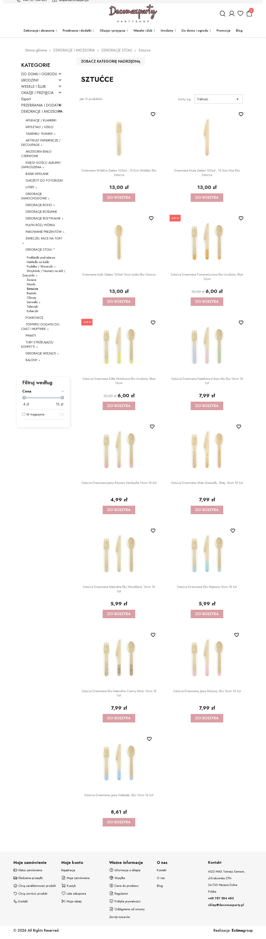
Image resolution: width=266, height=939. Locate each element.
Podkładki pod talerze (41, 257)
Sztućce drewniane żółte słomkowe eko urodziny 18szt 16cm (119, 380)
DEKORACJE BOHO (39, 205)
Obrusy (31, 297)
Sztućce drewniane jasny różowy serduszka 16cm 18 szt (119, 483)
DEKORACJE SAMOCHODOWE (34, 196)
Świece (31, 280)
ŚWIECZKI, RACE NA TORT (44, 238)
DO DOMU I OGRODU (39, 74)
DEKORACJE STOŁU (39, 249)
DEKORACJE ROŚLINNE (41, 211)
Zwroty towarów (119, 917)
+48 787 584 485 (221, 898)
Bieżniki (31, 293)
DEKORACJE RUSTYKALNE (43, 218)
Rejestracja (68, 870)
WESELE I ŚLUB (33, 86)
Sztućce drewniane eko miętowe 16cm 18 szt (207, 587)
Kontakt (161, 870)
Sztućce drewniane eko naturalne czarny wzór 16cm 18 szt (119, 693)
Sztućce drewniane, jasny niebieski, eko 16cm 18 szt (118, 795)
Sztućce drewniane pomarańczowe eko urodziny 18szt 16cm (207, 276)
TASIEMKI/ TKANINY (39, 133)
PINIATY (31, 335)
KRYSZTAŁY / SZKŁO (39, 127)
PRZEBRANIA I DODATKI (41, 105)
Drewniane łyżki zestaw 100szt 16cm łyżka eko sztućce (119, 274)
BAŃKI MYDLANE (37, 174)
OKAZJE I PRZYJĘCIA (37, 93)
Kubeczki (32, 311)
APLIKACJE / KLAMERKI (41, 120)
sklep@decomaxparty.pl (226, 905)
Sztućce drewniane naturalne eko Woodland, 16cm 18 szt (119, 589)
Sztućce (32, 288)
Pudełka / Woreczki (40, 266)
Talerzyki (32, 306)
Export (26, 99)
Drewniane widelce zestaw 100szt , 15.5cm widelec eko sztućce (119, 172)
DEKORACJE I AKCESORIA (42, 111)
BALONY (31, 360)
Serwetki (32, 302)
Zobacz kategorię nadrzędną (110, 61)
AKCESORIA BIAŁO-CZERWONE (36, 153)
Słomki (31, 284)
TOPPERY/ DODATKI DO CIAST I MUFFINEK (40, 326)
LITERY (30, 187)
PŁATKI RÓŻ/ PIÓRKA (40, 225)
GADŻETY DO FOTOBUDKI (44, 180)
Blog (160, 886)
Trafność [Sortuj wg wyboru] (218, 99)
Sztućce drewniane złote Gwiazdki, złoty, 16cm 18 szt (207, 483)
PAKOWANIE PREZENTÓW (44, 231)
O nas (161, 878)
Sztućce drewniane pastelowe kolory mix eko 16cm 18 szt (207, 380)
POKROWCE (34, 317)
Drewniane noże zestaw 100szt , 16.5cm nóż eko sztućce (207, 172)
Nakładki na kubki (38, 262)
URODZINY (30, 80)
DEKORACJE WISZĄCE (41, 353)
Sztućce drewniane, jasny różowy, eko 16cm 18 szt (207, 691)
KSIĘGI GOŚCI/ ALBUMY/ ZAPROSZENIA (41, 164)
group (242, 930)
